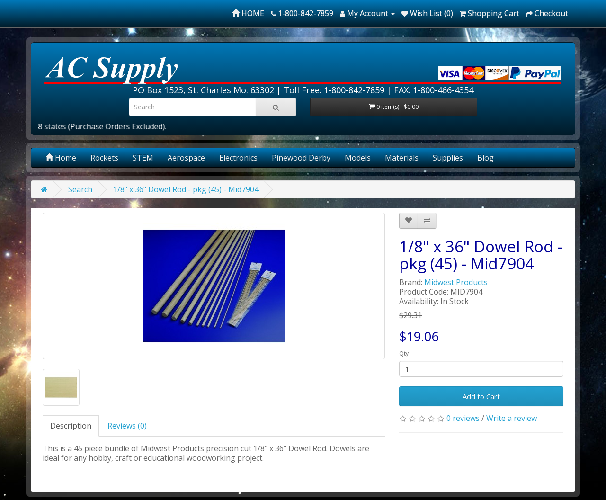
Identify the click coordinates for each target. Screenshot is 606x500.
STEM (143, 157)
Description (70, 425)
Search (80, 189)
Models (358, 157)
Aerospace (186, 157)
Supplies (448, 157)
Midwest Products (456, 282)
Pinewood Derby (301, 157)
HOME (248, 13)
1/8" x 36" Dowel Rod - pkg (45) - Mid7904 (185, 189)
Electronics (238, 157)
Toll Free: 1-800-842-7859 (334, 90)
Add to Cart (481, 396)
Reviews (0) (127, 425)
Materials (402, 157)
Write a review (511, 418)
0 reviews (463, 418)
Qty (404, 353)
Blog (485, 157)
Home (60, 157)
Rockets (104, 157)
